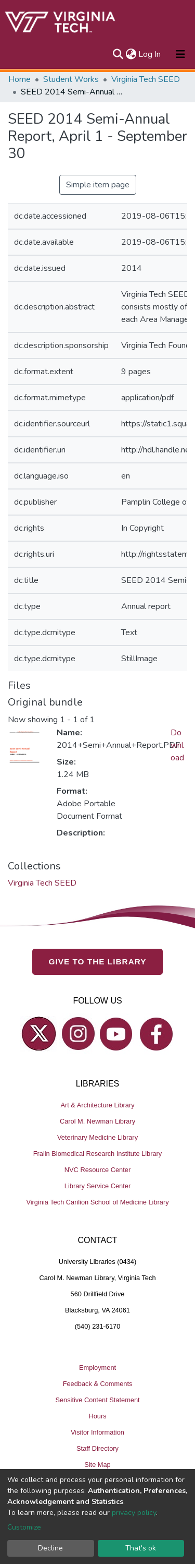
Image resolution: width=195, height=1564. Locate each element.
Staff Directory (97, 1448)
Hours (97, 1416)
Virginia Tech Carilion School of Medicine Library (97, 1202)
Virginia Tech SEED (145, 79)
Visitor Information (97, 1432)
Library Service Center (97, 1186)
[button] (130, 54)
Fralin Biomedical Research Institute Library (97, 1153)
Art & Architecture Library (97, 1105)
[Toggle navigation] (180, 54)
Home (19, 79)
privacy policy (134, 1513)
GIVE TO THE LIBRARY (98, 961)
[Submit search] (117, 54)
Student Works (71, 79)
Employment (97, 1367)
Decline (50, 1548)
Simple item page (97, 184)
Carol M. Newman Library (97, 1121)
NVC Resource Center (97, 1170)
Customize (24, 1527)
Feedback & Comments (98, 1384)
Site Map (97, 1465)
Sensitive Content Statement (97, 1400)
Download (177, 745)
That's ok (140, 1548)
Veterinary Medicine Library (97, 1137)
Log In (150, 54)
